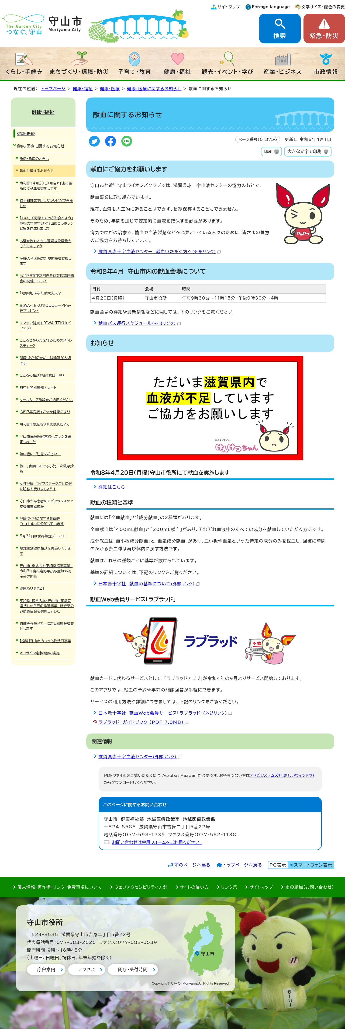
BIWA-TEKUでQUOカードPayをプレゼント (45, 308)
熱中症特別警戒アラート (38, 387)
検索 (279, 36)
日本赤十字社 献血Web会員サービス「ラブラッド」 (165, 713)
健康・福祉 (177, 71)
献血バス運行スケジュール (139, 323)
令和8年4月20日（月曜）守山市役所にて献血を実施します (46, 186)
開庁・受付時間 (133, 969)
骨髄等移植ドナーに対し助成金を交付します (47, 626)
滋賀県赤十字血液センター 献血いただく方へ (159, 251)
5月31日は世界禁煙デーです (42, 536)
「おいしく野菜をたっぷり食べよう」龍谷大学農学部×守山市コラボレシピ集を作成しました (47, 223)
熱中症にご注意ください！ (40, 454)
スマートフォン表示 (313, 865)
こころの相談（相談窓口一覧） (42, 375)
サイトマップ (229, 7)
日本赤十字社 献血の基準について (148, 584)
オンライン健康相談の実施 (40, 653)
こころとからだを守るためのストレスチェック (46, 343)
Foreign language (271, 7)
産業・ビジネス (283, 71)
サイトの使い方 (194, 887)
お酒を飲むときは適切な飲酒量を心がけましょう (45, 243)
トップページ (53, 89)
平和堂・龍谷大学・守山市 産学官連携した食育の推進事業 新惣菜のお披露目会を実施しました (47, 606)
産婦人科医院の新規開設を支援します (45, 261)
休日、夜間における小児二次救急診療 (47, 468)
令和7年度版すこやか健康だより (45, 412)
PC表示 (278, 865)
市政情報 (326, 71)
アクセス (86, 969)
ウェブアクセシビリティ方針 (141, 887)
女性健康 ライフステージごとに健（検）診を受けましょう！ (46, 486)
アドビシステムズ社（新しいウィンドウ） (282, 775)
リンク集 (229, 887)
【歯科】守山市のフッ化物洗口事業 (45, 641)
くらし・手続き (24, 71)
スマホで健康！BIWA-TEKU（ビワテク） (45, 325)
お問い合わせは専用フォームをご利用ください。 (157, 842)
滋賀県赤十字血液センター (139, 757)
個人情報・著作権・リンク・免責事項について (60, 887)
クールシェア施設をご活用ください (46, 400)
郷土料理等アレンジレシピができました (46, 203)
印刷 (268, 152)
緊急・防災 (324, 36)
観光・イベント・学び (228, 71)
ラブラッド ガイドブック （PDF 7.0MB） (143, 722)
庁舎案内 (46, 969)
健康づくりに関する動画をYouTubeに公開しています (42, 521)
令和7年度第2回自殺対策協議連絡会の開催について (47, 278)
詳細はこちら (111, 487)
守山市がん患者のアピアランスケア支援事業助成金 (46, 503)
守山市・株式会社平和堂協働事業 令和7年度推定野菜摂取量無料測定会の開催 (46, 571)
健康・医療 (110, 89)
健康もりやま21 (32, 588)
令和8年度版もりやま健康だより (45, 424)
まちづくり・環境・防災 (79, 71)
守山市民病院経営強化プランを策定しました (45, 439)
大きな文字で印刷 (304, 151)
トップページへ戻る (242, 865)
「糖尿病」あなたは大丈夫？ (40, 293)
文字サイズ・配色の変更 (323, 7)
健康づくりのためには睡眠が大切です (45, 360)
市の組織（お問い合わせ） (309, 887)
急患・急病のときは (34, 159)
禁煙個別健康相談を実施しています (45, 551)
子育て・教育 (134, 71)
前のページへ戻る (192, 865)
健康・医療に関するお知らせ (154, 89)
